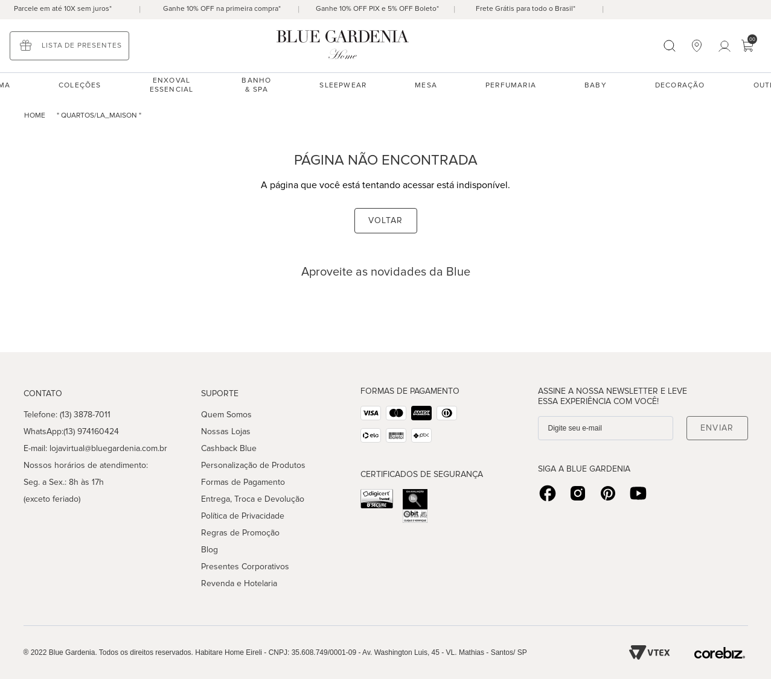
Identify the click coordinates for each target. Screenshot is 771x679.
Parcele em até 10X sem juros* (63, 8)
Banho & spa (256, 85)
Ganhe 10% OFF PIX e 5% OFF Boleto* (377, 8)
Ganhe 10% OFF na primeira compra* (222, 8)
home (34, 115)
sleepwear (342, 85)
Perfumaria (510, 85)
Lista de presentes (82, 45)
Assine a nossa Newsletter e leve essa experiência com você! (612, 396)
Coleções (80, 85)
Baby (595, 85)
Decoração (680, 85)
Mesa (426, 85)
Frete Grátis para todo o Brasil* (525, 8)
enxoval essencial (172, 85)
